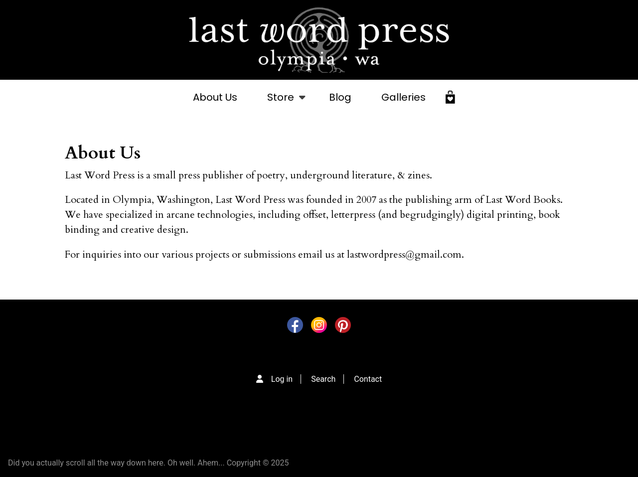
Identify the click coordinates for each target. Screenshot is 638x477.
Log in (282, 379)
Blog (340, 97)
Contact (368, 379)
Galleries (403, 97)
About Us (215, 97)
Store (280, 102)
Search (323, 379)
